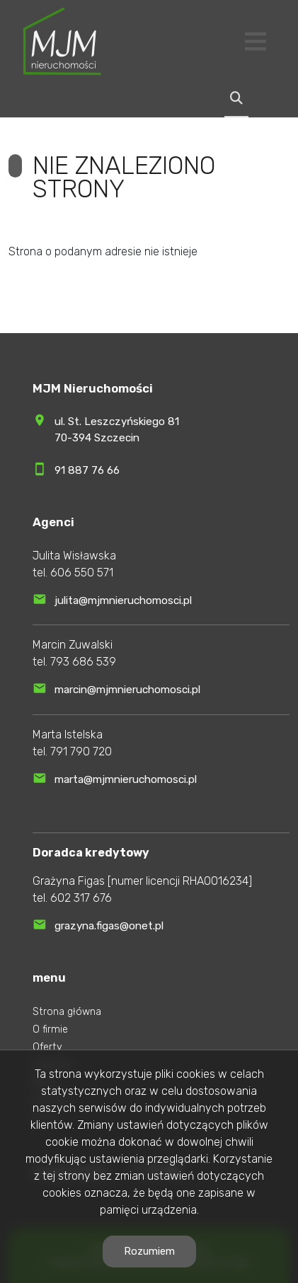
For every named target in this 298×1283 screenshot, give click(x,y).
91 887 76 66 (87, 470)
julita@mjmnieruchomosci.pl (123, 600)
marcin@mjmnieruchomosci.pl (127, 689)
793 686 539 (83, 661)
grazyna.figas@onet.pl (109, 925)
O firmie (50, 1029)
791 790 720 (81, 751)
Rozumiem (149, 1251)
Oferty (47, 1047)
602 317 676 (81, 898)
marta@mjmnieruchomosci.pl (126, 779)
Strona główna (67, 1012)
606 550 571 (81, 572)
